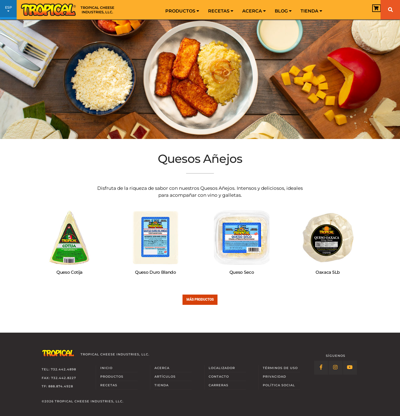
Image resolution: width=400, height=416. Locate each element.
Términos (280, 368)
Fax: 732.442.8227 (59, 378)
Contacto (219, 376)
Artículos (165, 376)
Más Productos (200, 299)
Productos (182, 11)
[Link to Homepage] (69, 9)
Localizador (222, 368)
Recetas (220, 11)
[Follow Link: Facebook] (321, 368)
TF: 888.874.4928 (57, 386)
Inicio (106, 368)
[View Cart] (368, 10)
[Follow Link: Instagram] (335, 368)
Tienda (311, 11)
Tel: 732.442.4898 (59, 369)
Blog (283, 11)
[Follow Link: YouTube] (350, 368)
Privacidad (274, 376)
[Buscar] (390, 9)
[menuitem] (182, 9)
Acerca (254, 11)
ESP (8, 10)
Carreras (218, 385)
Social (279, 385)
